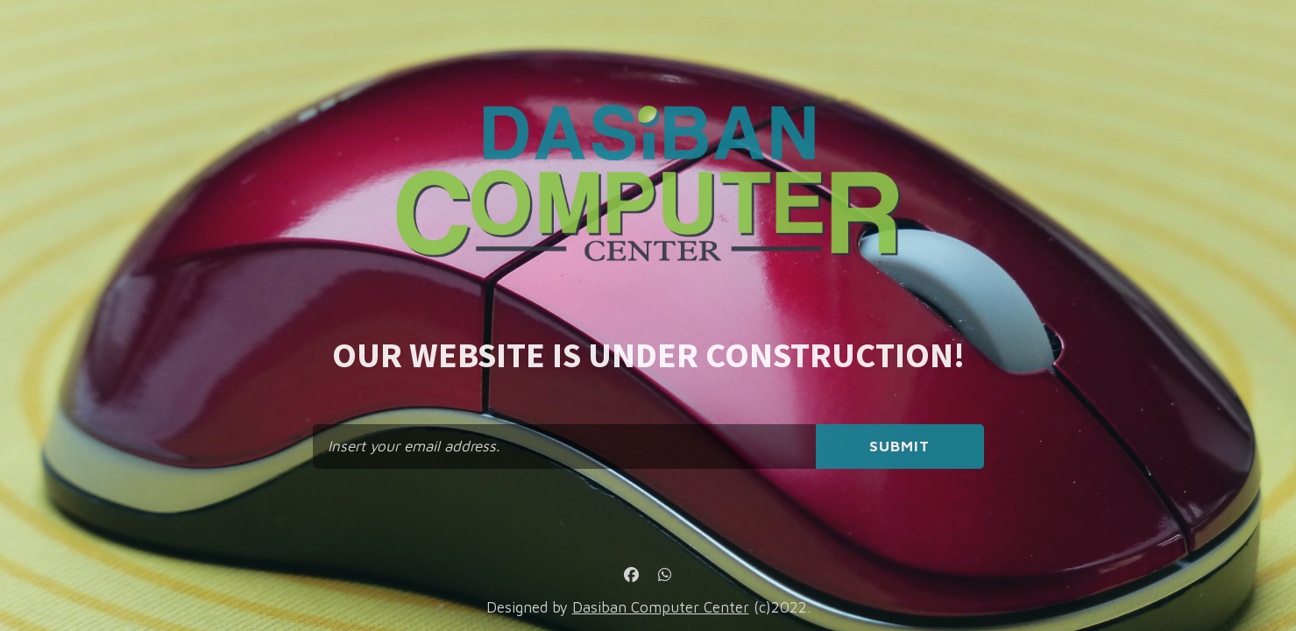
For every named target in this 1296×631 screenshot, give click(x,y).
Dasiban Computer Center (660, 607)
